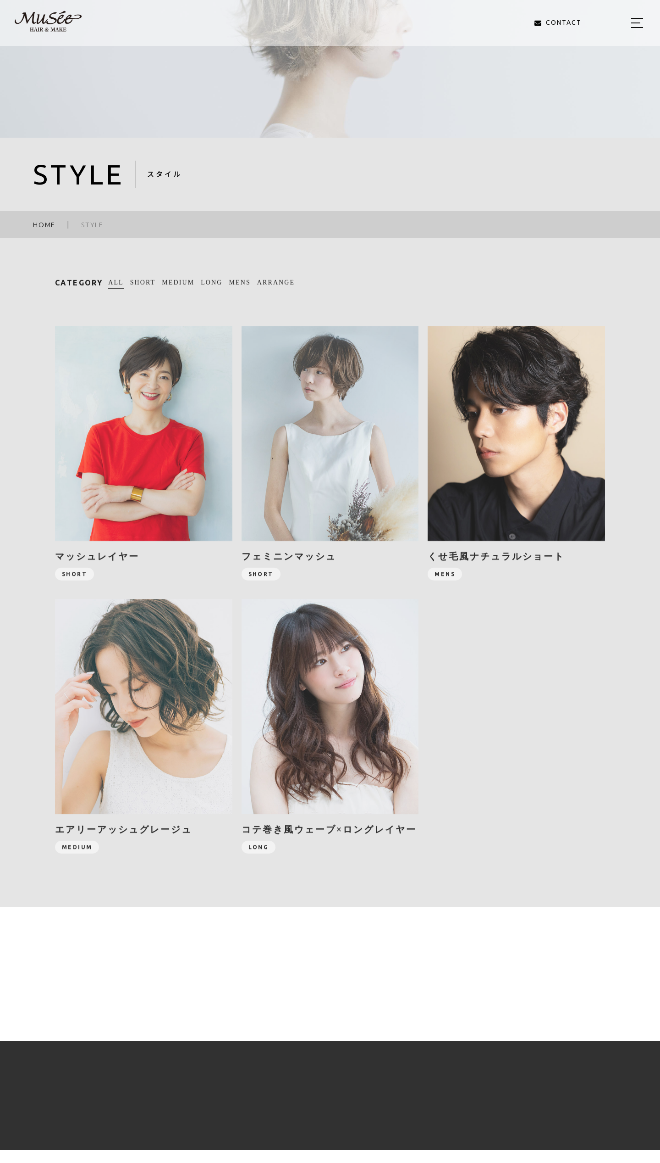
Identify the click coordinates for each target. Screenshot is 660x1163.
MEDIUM (178, 287)
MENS (240, 287)
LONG (211, 287)
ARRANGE (276, 287)
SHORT (143, 287)
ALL (116, 287)
